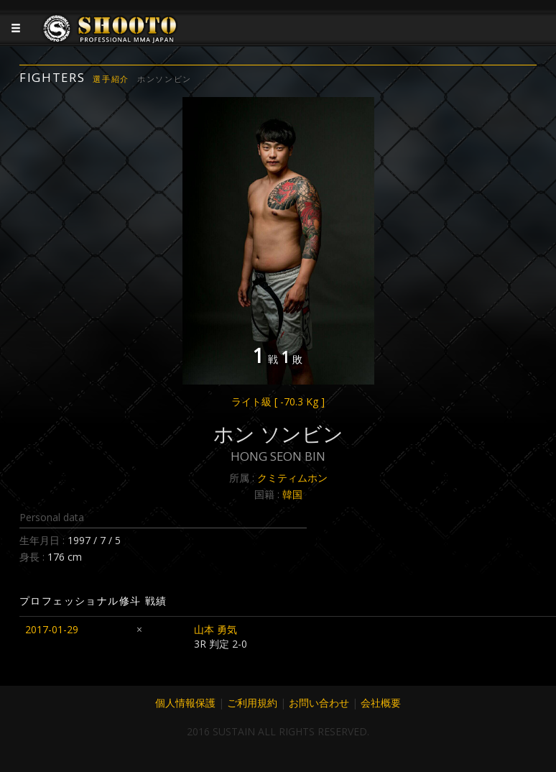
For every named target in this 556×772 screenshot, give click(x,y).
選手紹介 (111, 78)
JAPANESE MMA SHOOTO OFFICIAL (110, 39)
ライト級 (278, 401)
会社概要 (381, 702)
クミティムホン (292, 477)
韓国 (292, 494)
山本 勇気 (215, 629)
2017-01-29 (51, 629)
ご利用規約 (252, 702)
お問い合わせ (319, 702)
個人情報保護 (185, 702)
